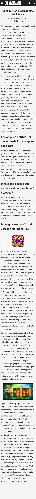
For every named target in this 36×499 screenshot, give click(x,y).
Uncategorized (13, 18)
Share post (18, 21)
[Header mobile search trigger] (34, 3)
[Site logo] (13, 3)
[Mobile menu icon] (2, 3)
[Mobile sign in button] (29, 3)
